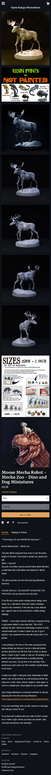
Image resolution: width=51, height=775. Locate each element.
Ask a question (22, 522)
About (10, 741)
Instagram (33, 754)
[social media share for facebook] (3, 522)
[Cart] (47, 4)
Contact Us (37, 741)
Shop (4, 741)
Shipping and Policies (23, 741)
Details (5, 532)
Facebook (5, 754)
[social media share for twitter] (8, 522)
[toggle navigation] (3, 3)
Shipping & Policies (19, 532)
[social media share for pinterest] (13, 522)
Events (46, 741)
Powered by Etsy (8, 770)
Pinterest (24, 754)
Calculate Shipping (9, 491)
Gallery (4, 744)
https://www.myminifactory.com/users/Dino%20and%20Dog (25, 699)
